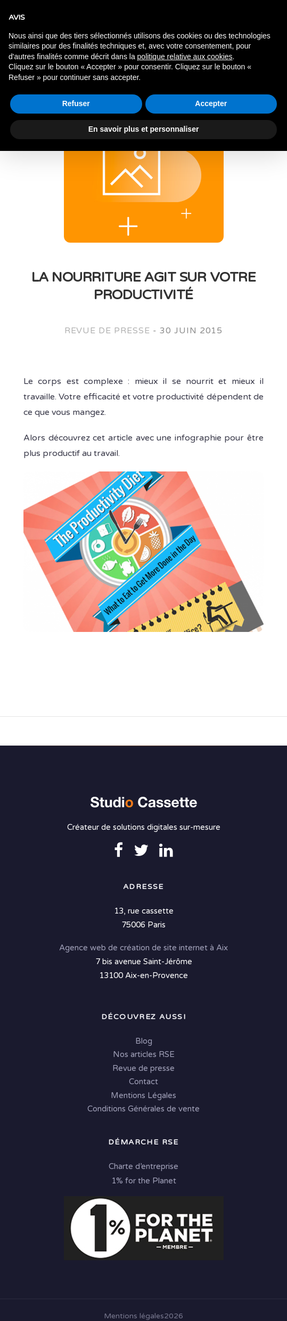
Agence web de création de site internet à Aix (143, 948)
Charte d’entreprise (143, 1167)
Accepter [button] (211, 1274)
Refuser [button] (76, 1274)
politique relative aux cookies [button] (185, 1226)
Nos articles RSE (144, 1055)
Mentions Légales (143, 1096)
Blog (143, 1041)
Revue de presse (107, 330)
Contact (143, 1082)
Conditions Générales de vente (143, 1110)
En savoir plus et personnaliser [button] (143, 1299)
